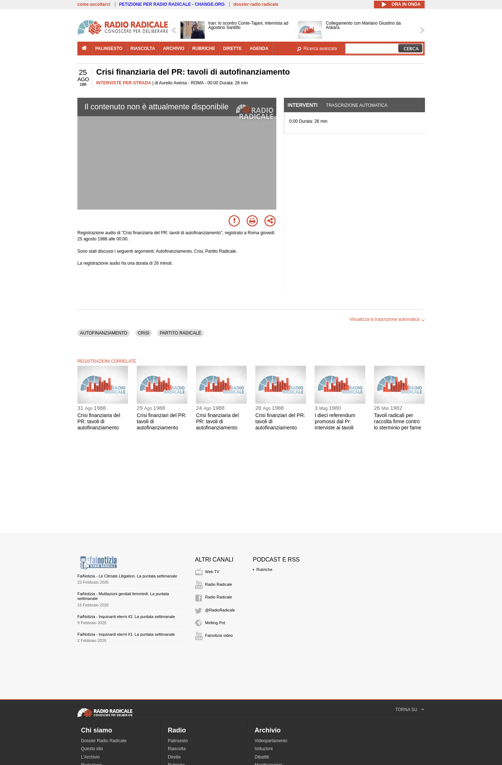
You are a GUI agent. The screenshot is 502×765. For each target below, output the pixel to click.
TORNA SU (406, 709)
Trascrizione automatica (356, 105)
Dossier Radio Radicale (103, 740)
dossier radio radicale (255, 4)
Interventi (303, 105)
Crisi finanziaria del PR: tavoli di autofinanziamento (98, 421)
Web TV (212, 571)
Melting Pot (215, 623)
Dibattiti (262, 757)
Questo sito (92, 748)
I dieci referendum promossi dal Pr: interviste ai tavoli (335, 421)
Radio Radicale (218, 584)
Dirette (174, 757)
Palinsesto (178, 740)
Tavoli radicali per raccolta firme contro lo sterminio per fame (397, 421)
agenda (259, 48)
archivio (173, 48)
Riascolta (177, 748)
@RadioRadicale (220, 610)
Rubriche (264, 569)
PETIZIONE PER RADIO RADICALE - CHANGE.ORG (172, 4)
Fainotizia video (219, 635)
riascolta (143, 48)
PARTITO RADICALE (180, 333)
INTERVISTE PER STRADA (123, 82)
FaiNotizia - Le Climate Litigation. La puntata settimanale (127, 576)
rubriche (203, 48)
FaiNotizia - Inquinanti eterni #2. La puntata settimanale (126, 616)
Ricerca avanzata (320, 48)
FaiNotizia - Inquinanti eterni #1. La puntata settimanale (126, 634)
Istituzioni (264, 748)
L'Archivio (90, 757)
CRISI (143, 333)
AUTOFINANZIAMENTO (103, 333)
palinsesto (109, 48)
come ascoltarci (93, 4)
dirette (232, 48)
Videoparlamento (271, 740)
